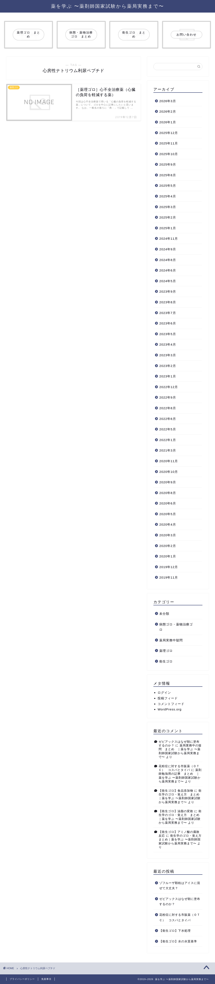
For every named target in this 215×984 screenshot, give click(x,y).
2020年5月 (167, 514)
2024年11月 (168, 238)
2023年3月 (167, 355)
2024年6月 (167, 270)
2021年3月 (167, 450)
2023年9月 (167, 291)
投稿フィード (168, 698)
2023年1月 (167, 376)
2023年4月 (167, 344)
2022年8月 (167, 408)
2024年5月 (167, 281)
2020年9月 (167, 482)
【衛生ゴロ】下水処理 (175, 930)
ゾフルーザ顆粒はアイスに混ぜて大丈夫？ (179, 885)
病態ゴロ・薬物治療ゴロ (176, 627)
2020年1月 (167, 556)
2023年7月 (167, 313)
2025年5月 (167, 185)
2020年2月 (167, 546)
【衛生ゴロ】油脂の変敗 (176, 811)
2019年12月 (168, 567)
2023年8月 (167, 302)
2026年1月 (167, 122)
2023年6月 (167, 323)
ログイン (164, 692)
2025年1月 (167, 228)
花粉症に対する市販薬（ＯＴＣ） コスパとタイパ (179, 917)
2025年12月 (168, 133)
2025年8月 (167, 175)
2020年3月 (167, 535)
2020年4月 (167, 524)
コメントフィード (171, 704)
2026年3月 (167, 101)
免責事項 (46, 979)
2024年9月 (167, 249)
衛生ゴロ (166, 661)
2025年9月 (167, 164)
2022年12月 (168, 387)
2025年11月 (168, 143)
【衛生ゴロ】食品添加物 (176, 790)
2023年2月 (167, 366)
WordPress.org (169, 709)
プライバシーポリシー (22, 979)
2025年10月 (168, 154)
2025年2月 (167, 217)
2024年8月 (167, 260)
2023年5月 (167, 334)
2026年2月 (167, 111)
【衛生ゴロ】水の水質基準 (178, 941)
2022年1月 (167, 440)
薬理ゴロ (166, 650)
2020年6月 (167, 503)
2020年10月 (168, 471)
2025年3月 (167, 207)
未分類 (164, 613)
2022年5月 (167, 429)
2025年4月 (167, 196)
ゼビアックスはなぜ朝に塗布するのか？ (179, 901)
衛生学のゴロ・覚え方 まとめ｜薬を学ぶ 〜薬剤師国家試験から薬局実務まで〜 (182, 839)
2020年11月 (168, 461)
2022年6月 (167, 419)
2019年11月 (168, 577)
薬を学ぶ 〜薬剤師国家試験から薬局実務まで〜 (107, 6)
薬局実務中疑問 (171, 640)
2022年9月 (167, 397)
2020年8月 (167, 493)
